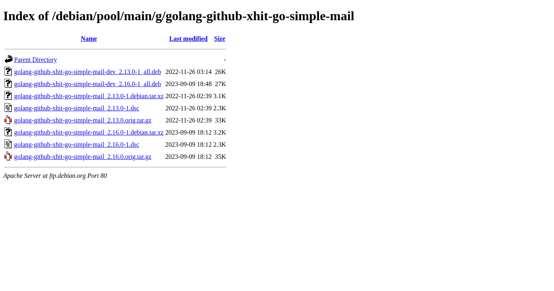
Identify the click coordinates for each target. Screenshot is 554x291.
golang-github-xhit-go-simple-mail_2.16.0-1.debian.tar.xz (89, 132)
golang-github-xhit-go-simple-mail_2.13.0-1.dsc (76, 108)
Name (89, 38)
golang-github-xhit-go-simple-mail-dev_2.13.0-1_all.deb (87, 71)
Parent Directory (35, 59)
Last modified (188, 38)
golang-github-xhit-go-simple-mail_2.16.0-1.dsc (76, 144)
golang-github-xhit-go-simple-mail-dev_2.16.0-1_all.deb (87, 83)
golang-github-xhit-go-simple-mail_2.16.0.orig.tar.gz (82, 156)
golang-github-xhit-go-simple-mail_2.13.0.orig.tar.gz (82, 120)
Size (219, 38)
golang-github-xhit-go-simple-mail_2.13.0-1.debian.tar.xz (89, 96)
